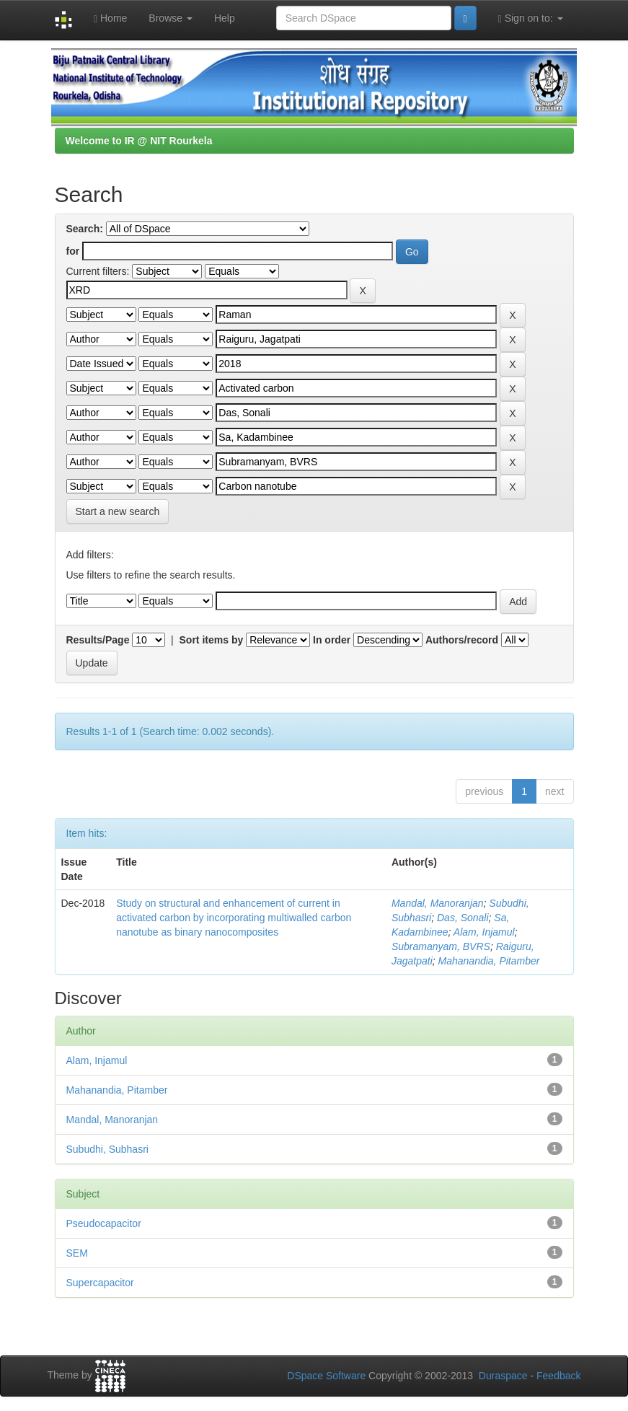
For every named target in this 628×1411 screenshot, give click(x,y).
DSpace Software (326, 1375)
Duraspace (503, 1375)
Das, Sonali (463, 917)
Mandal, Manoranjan (438, 903)
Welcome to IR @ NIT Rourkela (139, 140)
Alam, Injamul (484, 932)
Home (110, 18)
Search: (84, 228)
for (73, 251)
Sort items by (212, 640)
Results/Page (98, 640)
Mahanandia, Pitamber (489, 961)
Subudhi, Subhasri (107, 1149)
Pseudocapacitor (103, 1223)
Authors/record (461, 640)
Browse (171, 18)
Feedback (558, 1375)
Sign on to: (530, 18)
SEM (77, 1253)
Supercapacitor (100, 1282)
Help (224, 18)
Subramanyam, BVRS (441, 946)
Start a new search (118, 511)
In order (331, 640)
